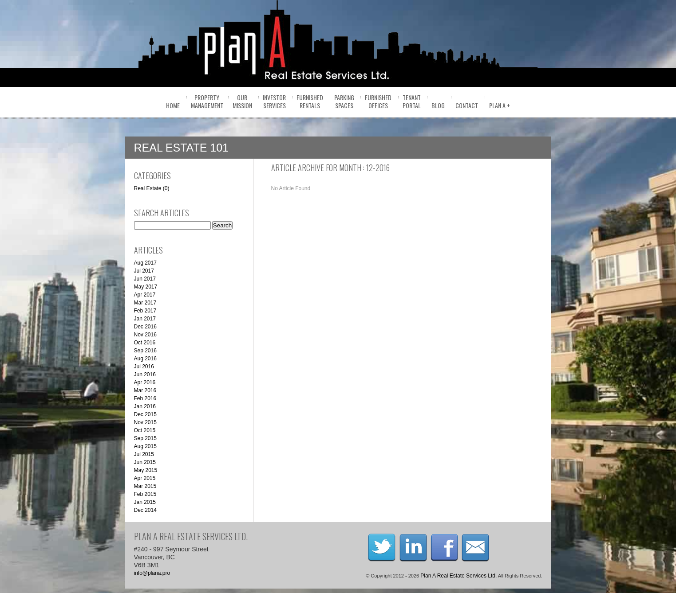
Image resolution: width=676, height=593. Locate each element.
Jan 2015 (145, 502)
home (173, 105)
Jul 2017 (144, 271)
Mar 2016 (145, 390)
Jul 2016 (144, 366)
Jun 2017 (145, 279)
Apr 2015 (145, 478)
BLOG (438, 105)
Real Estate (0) (152, 188)
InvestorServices (274, 101)
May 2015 (146, 470)
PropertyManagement (207, 101)
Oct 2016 (145, 342)
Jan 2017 (145, 319)
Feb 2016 (145, 398)
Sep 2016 (145, 350)
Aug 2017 (145, 263)
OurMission (242, 101)
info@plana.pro (152, 573)
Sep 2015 (145, 438)
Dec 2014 (145, 510)
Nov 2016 (145, 335)
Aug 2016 (145, 358)
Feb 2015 (145, 494)
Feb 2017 (145, 311)
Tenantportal (412, 101)
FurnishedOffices (378, 101)
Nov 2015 (145, 422)
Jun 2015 (145, 462)
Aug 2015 (145, 446)
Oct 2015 (145, 430)
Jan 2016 (145, 406)
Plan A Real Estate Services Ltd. (458, 576)
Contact (466, 105)
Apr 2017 (145, 295)
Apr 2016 (145, 382)
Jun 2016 (145, 374)
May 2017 (146, 287)
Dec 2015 (145, 414)
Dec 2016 (145, 327)
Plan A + (499, 105)
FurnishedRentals (309, 101)
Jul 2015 (144, 454)
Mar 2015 (145, 486)
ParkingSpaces (344, 101)
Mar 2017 (145, 303)
